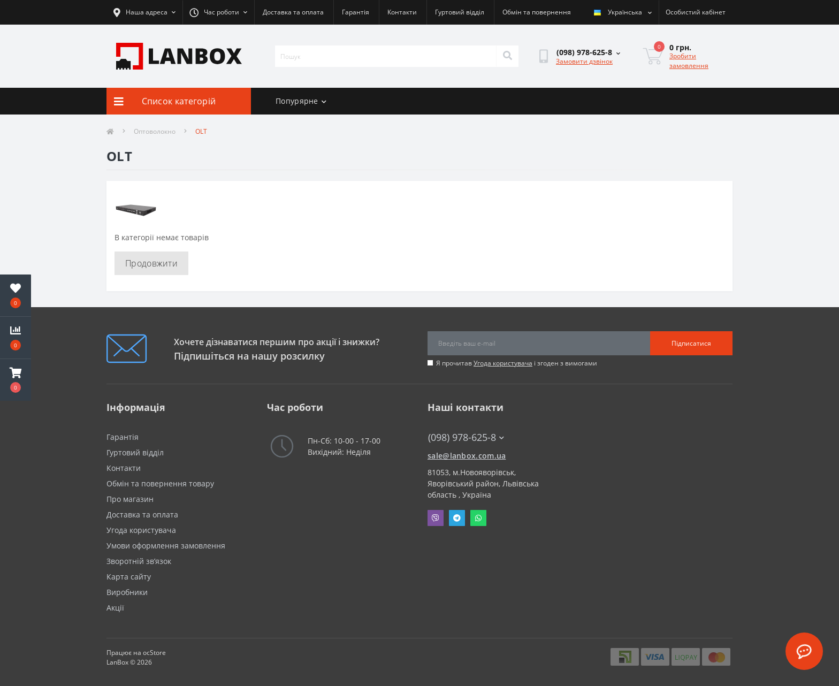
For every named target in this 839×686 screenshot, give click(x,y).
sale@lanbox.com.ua (467, 456)
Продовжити (151, 263)
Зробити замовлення (688, 60)
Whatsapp (478, 518)
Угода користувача (503, 363)
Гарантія (355, 12)
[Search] (507, 56)
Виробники (127, 592)
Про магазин (130, 499)
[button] (15, 380)
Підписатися (691, 343)
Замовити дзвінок (584, 61)
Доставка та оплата (293, 12)
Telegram (457, 518)
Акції (115, 608)
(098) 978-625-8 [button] (466, 437)
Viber (435, 518)
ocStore (154, 652)
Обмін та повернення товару (160, 483)
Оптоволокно (155, 131)
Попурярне (301, 101)
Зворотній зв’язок (138, 561)
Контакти (402, 12)
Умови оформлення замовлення (165, 545)
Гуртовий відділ (459, 12)
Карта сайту (128, 576)
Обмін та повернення (536, 12)
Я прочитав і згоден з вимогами (516, 363)
